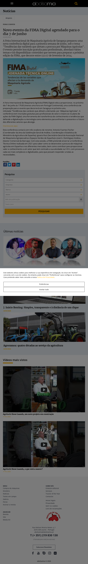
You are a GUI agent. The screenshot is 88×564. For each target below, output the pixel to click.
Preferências (44, 284)
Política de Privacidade (45, 277)
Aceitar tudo (44, 289)
